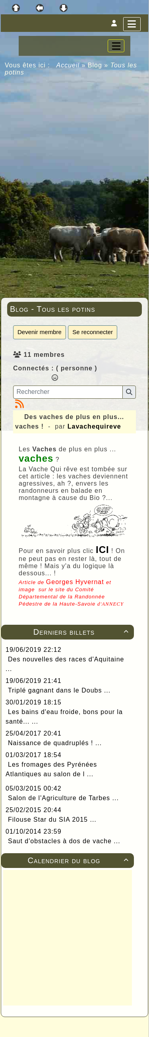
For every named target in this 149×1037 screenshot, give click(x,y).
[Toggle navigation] (116, 45)
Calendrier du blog (79, 860)
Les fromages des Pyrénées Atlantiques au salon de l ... (51, 769)
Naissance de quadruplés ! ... (55, 743)
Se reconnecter (92, 332)
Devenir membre (39, 332)
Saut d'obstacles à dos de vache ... (64, 841)
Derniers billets (82, 632)
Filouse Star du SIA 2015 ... (52, 819)
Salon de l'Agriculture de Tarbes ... (63, 798)
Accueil (68, 65)
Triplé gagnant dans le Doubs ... (59, 690)
